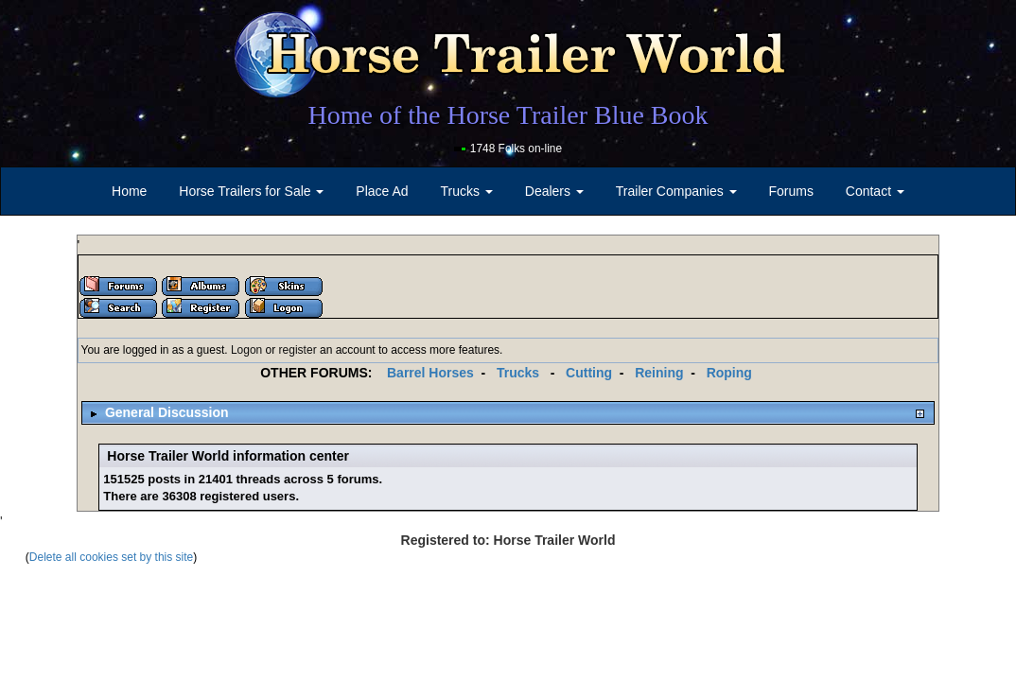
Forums (790, 191)
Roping (729, 372)
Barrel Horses (430, 372)
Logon (246, 350)
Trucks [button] (467, 191)
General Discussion (167, 412)
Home (129, 191)
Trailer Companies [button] (676, 191)
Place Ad (382, 191)
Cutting (589, 372)
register (298, 350)
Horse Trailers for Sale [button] (251, 191)
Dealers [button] (554, 191)
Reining (659, 372)
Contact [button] (875, 191)
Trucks (518, 372)
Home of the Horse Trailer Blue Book (507, 115)
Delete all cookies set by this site (111, 557)
